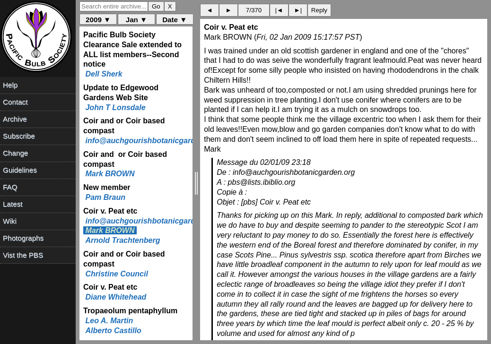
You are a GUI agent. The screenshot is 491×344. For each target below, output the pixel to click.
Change (15, 153)
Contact (15, 102)
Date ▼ (174, 20)
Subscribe (19, 136)
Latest (12, 204)
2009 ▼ (98, 20)
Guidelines (20, 170)
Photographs (23, 238)
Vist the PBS (23, 255)
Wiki (10, 221)
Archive (15, 119)
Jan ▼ (136, 20)
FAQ (10, 187)
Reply (319, 10)
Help (10, 85)
